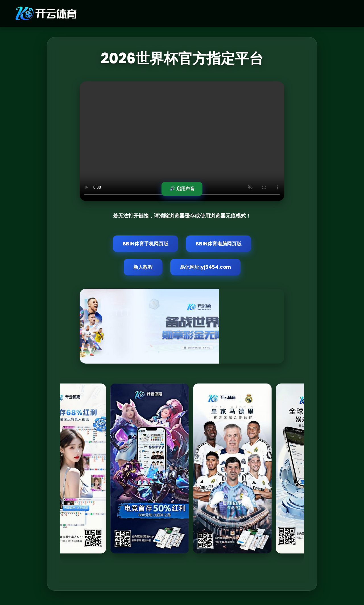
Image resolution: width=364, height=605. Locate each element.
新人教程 (143, 267)
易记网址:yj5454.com (205, 267)
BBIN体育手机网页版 (145, 243)
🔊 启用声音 (182, 188)
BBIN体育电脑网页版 (218, 243)
